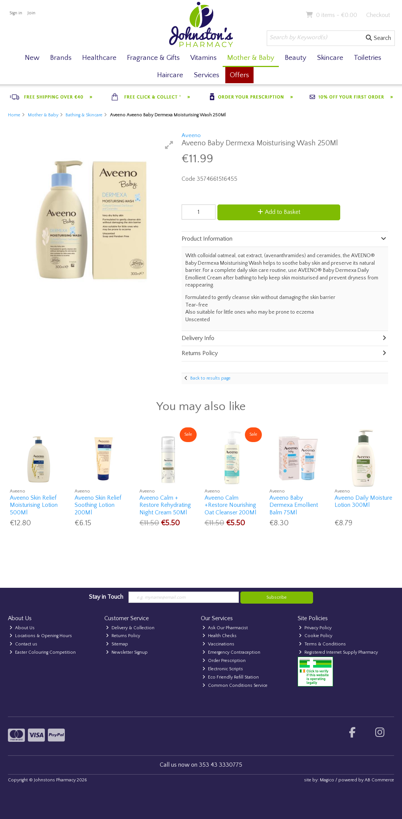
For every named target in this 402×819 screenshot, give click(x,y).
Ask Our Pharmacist (225, 627)
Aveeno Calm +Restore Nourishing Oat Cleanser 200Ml (230, 504)
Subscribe (276, 597)
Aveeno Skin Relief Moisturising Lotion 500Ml (34, 504)
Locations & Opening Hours (40, 635)
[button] (169, 145)
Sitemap (117, 644)
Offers (239, 75)
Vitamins (203, 58)
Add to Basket (279, 212)
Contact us (23, 644)
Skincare (330, 58)
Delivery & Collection (130, 627)
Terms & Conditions (322, 644)
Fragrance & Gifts (153, 58)
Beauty (295, 58)
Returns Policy (123, 635)
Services (206, 75)
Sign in (15, 13)
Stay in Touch (106, 596)
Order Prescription (224, 660)
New (32, 58)
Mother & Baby (250, 58)
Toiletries (367, 58)
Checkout (378, 15)
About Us (22, 627)
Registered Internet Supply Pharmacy (338, 652)
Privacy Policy (315, 627)
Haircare (170, 75)
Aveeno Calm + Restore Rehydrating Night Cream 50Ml (165, 504)
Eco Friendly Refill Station (230, 677)
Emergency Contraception (231, 652)
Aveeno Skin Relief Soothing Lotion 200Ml (98, 504)
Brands (61, 58)
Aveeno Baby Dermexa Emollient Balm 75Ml (293, 504)
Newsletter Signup (127, 652)
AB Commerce (379, 780)
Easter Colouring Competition (42, 652)
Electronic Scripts (222, 668)
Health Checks (219, 635)
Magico (327, 780)
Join (31, 13)
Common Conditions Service (234, 685)
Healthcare (99, 58)
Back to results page (210, 378)
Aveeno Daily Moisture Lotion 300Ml (363, 501)
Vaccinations (218, 644)
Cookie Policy (315, 635)
